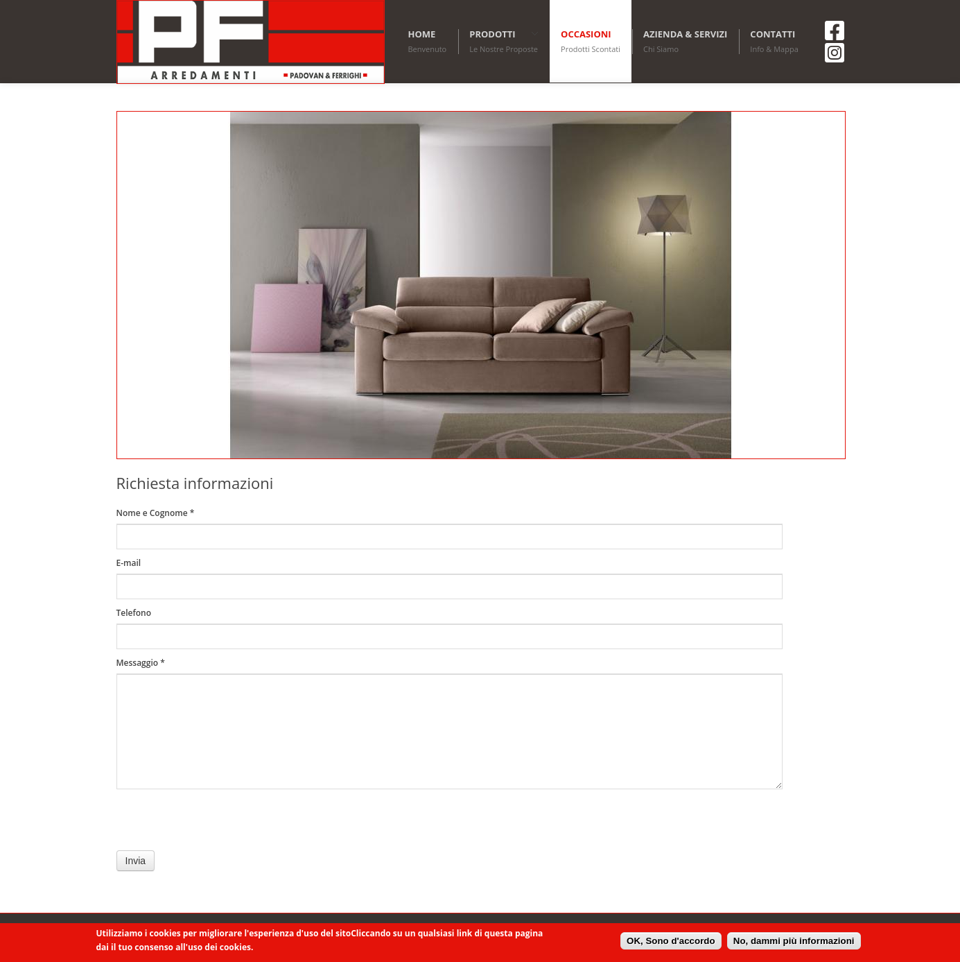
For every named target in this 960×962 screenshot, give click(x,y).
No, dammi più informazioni (794, 941)
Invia (135, 860)
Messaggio (140, 663)
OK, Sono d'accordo (671, 941)
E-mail (128, 563)
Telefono (134, 613)
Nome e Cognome (155, 513)
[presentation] (221, 823)
